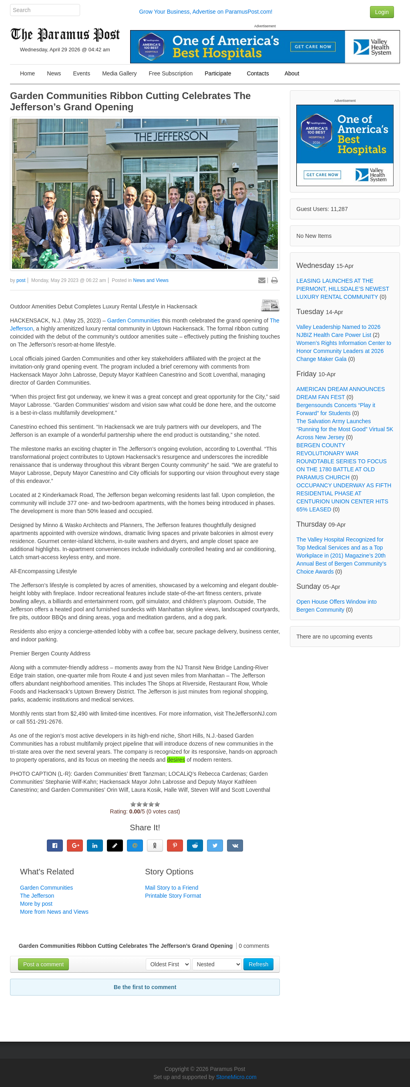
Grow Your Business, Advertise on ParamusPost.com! (205, 11)
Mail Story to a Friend (171, 887)
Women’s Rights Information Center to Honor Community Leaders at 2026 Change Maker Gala (343, 351)
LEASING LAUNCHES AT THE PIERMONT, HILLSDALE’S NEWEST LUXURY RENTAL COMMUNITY (342, 289)
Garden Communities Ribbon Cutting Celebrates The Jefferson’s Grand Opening (130, 101)
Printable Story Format (173, 895)
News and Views (151, 280)
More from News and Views (54, 912)
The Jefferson (37, 895)
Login (382, 12)
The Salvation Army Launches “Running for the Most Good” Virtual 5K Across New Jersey (344, 429)
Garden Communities (134, 320)
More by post (36, 903)
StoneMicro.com (236, 1077)
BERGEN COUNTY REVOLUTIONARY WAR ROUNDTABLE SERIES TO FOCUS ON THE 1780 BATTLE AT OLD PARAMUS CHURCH (341, 461)
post (21, 280)
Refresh (258, 964)
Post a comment (43, 964)
